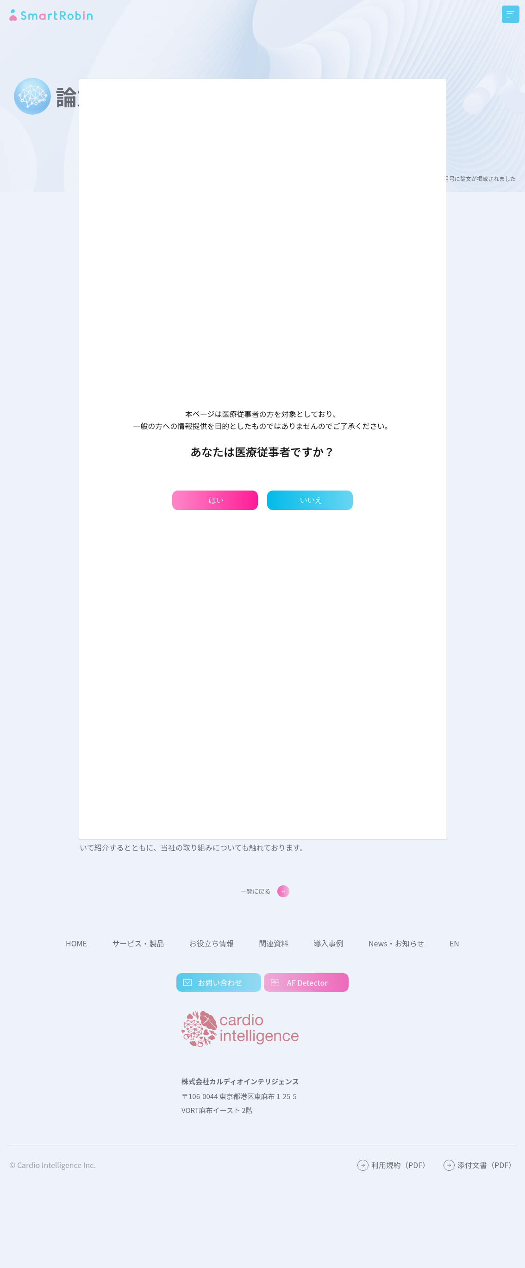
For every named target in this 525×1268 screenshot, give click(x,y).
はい (216, 500)
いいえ (311, 500)
